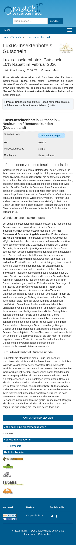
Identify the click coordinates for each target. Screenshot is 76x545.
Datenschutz (45, 534)
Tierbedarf (15, 446)
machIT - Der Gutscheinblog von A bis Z (42, 530)
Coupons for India (34, 515)
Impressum (30, 534)
